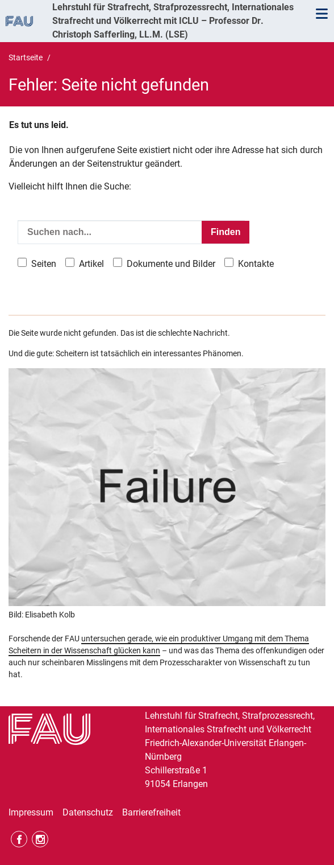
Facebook (19, 839)
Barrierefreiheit (151, 812)
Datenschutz (87, 812)
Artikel (91, 263)
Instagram (40, 839)
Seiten (43, 263)
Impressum (31, 812)
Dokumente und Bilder (171, 263)
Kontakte (256, 263)
